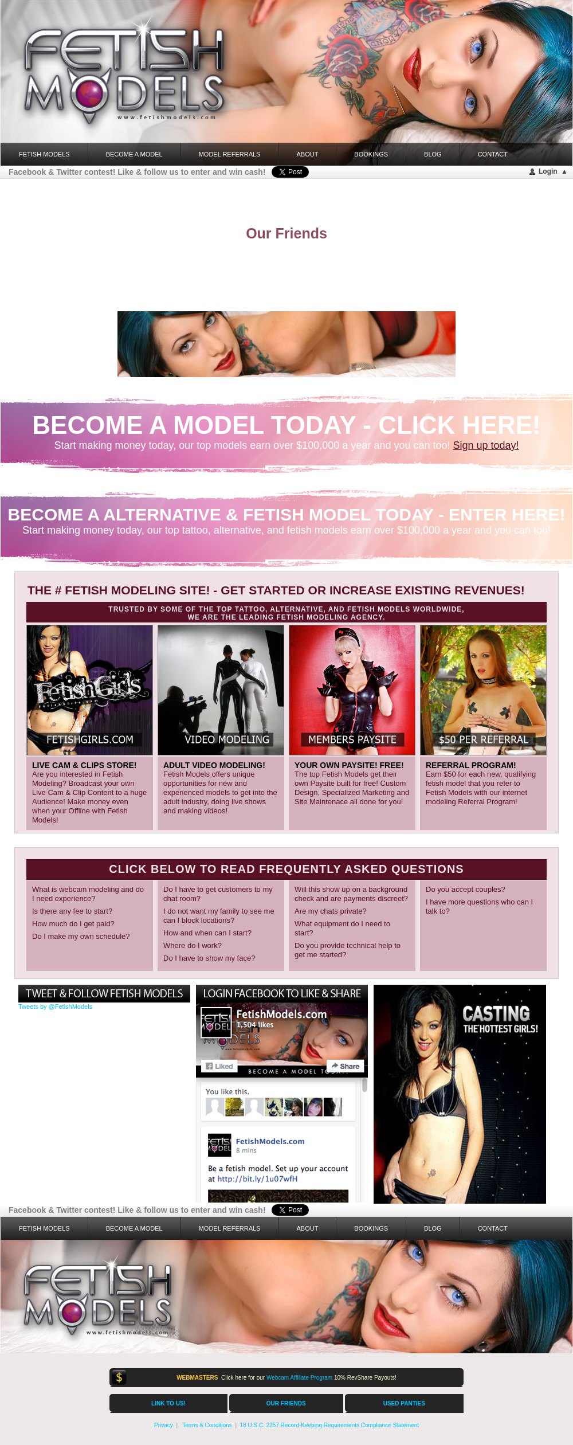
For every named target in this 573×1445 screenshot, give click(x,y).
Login (548, 171)
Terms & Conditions (207, 1425)
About (307, 154)
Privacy (163, 1425)
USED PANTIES (404, 1403)
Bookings (371, 154)
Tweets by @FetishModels (55, 1006)
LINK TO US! (168, 1403)
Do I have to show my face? (209, 958)
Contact (493, 154)
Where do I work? (192, 945)
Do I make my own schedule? (81, 936)
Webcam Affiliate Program (299, 1377)
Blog (433, 154)
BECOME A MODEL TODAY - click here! (286, 425)
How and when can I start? (207, 933)
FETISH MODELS (44, 154)
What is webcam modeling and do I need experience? (88, 894)
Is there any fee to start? (72, 911)
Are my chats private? (331, 911)
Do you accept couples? (465, 889)
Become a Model (134, 154)
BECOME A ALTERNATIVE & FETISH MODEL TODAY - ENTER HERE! (287, 514)
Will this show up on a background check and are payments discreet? (351, 894)
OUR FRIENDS (286, 1403)
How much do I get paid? (73, 923)
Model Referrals (230, 154)
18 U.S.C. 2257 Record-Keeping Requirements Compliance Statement (329, 1425)
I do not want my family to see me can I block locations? (218, 916)
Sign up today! (486, 445)
